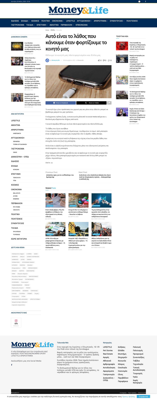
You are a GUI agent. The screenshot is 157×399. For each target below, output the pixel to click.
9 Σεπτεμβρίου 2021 (69, 60)
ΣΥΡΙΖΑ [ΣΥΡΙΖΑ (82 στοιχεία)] (14, 293)
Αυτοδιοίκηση (83, 21)
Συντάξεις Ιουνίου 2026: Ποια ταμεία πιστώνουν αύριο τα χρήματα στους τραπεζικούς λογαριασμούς (138, 81)
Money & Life (56, 60)
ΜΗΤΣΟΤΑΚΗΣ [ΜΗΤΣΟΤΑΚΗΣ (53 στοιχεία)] (33, 276)
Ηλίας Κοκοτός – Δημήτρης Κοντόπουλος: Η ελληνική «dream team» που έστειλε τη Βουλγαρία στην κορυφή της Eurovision (33, 64)
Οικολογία (16, 210)
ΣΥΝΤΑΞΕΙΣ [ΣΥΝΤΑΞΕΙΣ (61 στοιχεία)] (34, 290)
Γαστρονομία (17, 25)
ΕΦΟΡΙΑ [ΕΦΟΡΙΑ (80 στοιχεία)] (22, 265)
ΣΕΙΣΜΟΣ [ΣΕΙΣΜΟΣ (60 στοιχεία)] (25, 290)
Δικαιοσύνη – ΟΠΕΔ (20, 157)
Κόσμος (35, 21)
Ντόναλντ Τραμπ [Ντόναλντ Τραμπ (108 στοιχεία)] (17, 279)
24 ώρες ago (29, 53)
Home (47, 30)
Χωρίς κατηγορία (19, 239)
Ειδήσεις (15, 21)
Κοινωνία (59, 30)
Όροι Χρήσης (132, 393)
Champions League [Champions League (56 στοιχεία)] (18, 254)
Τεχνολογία (16, 177)
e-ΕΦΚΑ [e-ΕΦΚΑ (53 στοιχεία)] (29, 254)
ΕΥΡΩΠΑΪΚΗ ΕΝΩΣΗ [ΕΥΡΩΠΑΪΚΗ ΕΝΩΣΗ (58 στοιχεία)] (28, 262)
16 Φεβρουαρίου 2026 (75, 251)
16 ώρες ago (29, 107)
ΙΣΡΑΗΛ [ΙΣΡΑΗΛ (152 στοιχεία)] (14, 271)
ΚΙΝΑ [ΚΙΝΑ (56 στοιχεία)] (13, 273)
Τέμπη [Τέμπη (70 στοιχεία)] (36, 293)
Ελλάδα (24, 21)
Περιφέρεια (16, 141)
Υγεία (14, 180)
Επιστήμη (41, 25)
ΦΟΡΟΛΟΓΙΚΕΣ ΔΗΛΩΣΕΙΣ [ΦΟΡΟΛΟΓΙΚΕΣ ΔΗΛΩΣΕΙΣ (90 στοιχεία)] (20, 299)
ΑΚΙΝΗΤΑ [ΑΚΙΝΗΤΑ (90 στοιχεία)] (15, 256)
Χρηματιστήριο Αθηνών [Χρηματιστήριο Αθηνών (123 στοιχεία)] (19, 302)
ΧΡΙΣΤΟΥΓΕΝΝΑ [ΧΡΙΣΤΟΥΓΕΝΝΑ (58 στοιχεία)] (35, 299)
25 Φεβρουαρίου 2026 (98, 220)
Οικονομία (57, 21)
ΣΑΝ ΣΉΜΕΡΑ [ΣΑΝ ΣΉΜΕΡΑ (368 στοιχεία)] (16, 290)
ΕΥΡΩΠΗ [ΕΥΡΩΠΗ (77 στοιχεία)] (14, 265)
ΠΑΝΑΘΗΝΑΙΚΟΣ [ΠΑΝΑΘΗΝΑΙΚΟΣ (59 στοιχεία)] (17, 285)
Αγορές (15, 196)
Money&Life (14, 393)
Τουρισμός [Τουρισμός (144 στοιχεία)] (15, 296)
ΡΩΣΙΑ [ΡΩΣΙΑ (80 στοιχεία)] (28, 288)
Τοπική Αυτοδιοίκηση (20, 144)
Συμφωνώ (143, 396)
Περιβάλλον (66, 25)
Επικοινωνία (81, 25)
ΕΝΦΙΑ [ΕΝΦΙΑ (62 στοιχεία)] (29, 259)
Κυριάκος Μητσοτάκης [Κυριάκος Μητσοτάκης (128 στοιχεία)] (19, 276)
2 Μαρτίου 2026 (73, 218)
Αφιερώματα (17, 133)
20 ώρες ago (29, 73)
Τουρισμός (16, 234)
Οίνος (15, 152)
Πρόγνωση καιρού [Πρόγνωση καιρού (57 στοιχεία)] (17, 288)
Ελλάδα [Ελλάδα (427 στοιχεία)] (30, 265)
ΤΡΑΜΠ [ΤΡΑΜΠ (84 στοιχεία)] (29, 293)
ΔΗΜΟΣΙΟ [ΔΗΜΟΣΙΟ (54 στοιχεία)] (15, 259)
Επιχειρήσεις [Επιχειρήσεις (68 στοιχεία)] (16, 268)
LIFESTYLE (70, 21)
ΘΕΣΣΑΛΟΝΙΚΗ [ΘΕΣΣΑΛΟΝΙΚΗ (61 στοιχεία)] (32, 268)
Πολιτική (45, 21)
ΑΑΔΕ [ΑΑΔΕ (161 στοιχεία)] (35, 254)
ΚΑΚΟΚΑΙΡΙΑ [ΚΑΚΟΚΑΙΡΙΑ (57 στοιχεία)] (30, 271)
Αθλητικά (54, 25)
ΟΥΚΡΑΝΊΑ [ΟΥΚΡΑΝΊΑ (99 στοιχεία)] (15, 282)
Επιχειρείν (16, 199)
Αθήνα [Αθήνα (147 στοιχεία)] (22, 256)
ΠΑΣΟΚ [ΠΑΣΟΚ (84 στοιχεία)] (27, 285)
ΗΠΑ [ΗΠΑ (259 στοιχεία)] (24, 268)
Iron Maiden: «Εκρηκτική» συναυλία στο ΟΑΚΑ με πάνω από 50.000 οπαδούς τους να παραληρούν (33, 47)
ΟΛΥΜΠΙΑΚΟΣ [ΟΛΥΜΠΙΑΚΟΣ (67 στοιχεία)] (29, 279)
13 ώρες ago (29, 90)
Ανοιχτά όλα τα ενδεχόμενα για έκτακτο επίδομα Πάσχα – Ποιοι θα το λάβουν (78, 213)
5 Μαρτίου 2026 (50, 220)
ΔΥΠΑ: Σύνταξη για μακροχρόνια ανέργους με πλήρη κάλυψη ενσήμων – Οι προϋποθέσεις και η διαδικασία (55, 244)
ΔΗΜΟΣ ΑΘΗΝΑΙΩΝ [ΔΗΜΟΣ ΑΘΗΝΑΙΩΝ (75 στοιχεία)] (33, 256)
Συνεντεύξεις (116, 21)
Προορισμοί (17, 231)
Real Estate (16, 193)
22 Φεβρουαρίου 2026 (52, 251)
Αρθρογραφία (100, 21)
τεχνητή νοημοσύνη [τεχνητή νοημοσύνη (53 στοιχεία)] (18, 305)
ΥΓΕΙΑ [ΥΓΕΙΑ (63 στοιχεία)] (23, 296)
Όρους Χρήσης (128, 396)
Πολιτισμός (132, 21)
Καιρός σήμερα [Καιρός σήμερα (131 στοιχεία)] (22, 273)
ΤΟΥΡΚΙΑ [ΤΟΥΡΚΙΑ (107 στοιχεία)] (22, 293)
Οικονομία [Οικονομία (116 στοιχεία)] (24, 282)
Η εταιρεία (123, 393)
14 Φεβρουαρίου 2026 (98, 249)
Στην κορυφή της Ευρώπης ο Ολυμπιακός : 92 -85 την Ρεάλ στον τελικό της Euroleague (78, 348)
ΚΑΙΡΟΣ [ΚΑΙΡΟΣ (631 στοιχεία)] (21, 271)
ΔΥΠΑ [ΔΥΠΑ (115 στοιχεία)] (22, 259)
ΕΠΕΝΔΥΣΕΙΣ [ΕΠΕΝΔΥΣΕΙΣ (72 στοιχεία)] (16, 262)
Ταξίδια (29, 25)
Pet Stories (16, 207)
